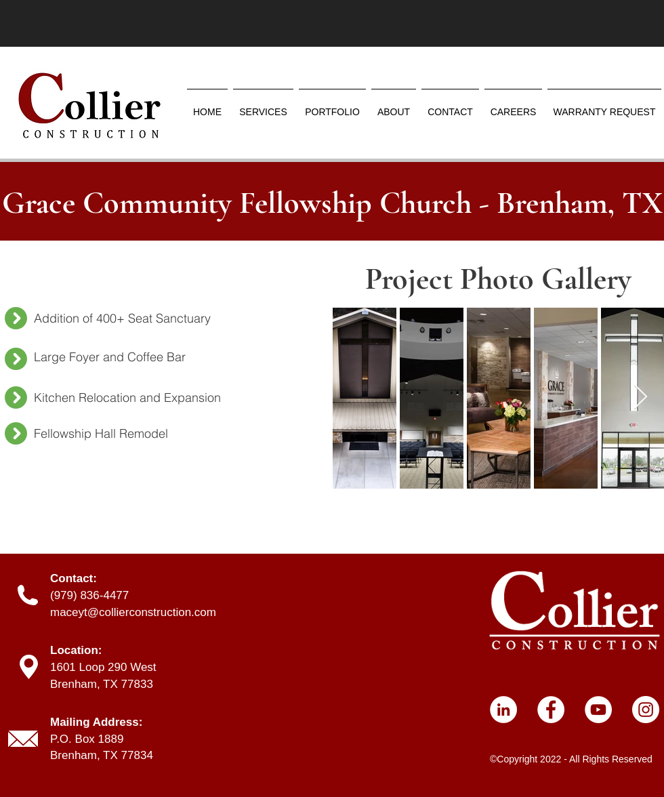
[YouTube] (598, 709)
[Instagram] (645, 709)
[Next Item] (640, 397)
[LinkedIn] (503, 709)
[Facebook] (550, 709)
